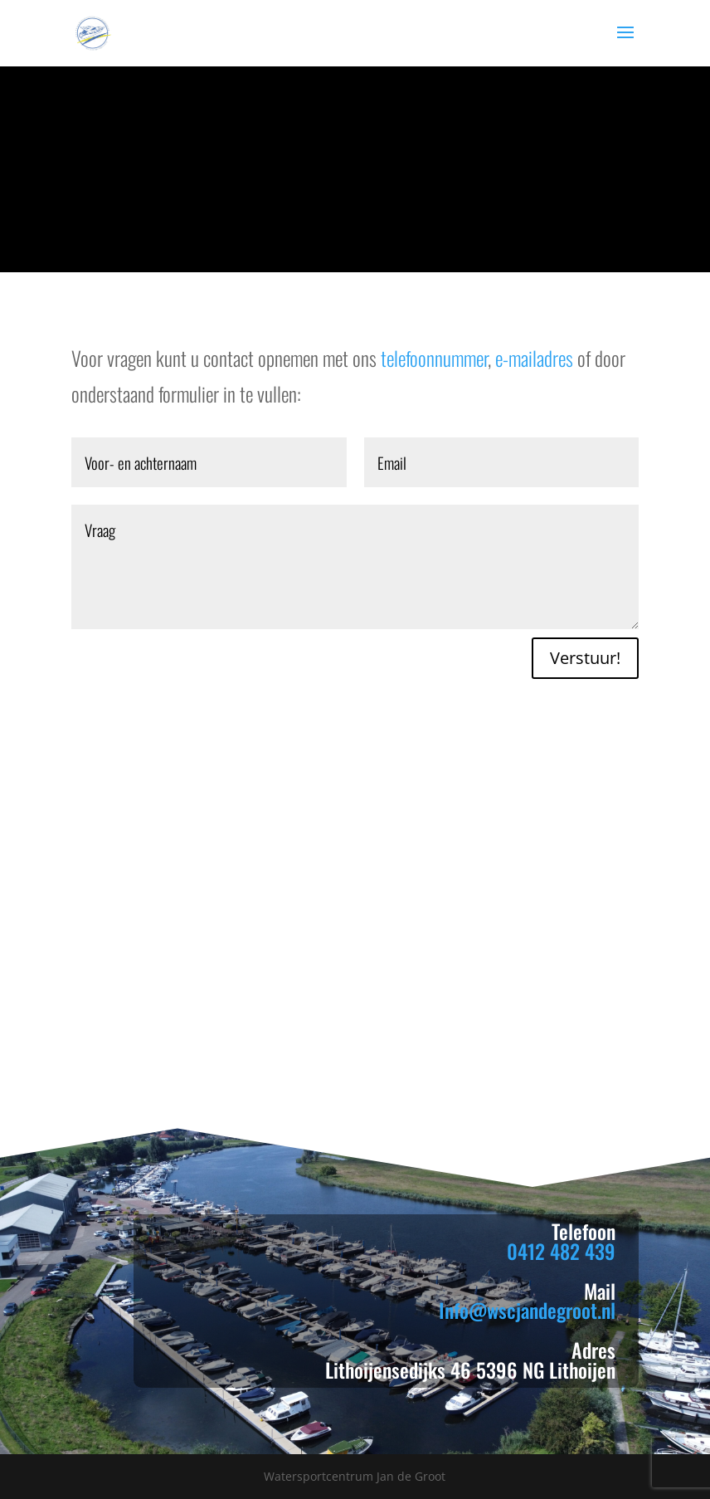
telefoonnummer (434, 358)
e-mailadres (534, 358)
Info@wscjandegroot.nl (527, 1310)
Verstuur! (585, 658)
